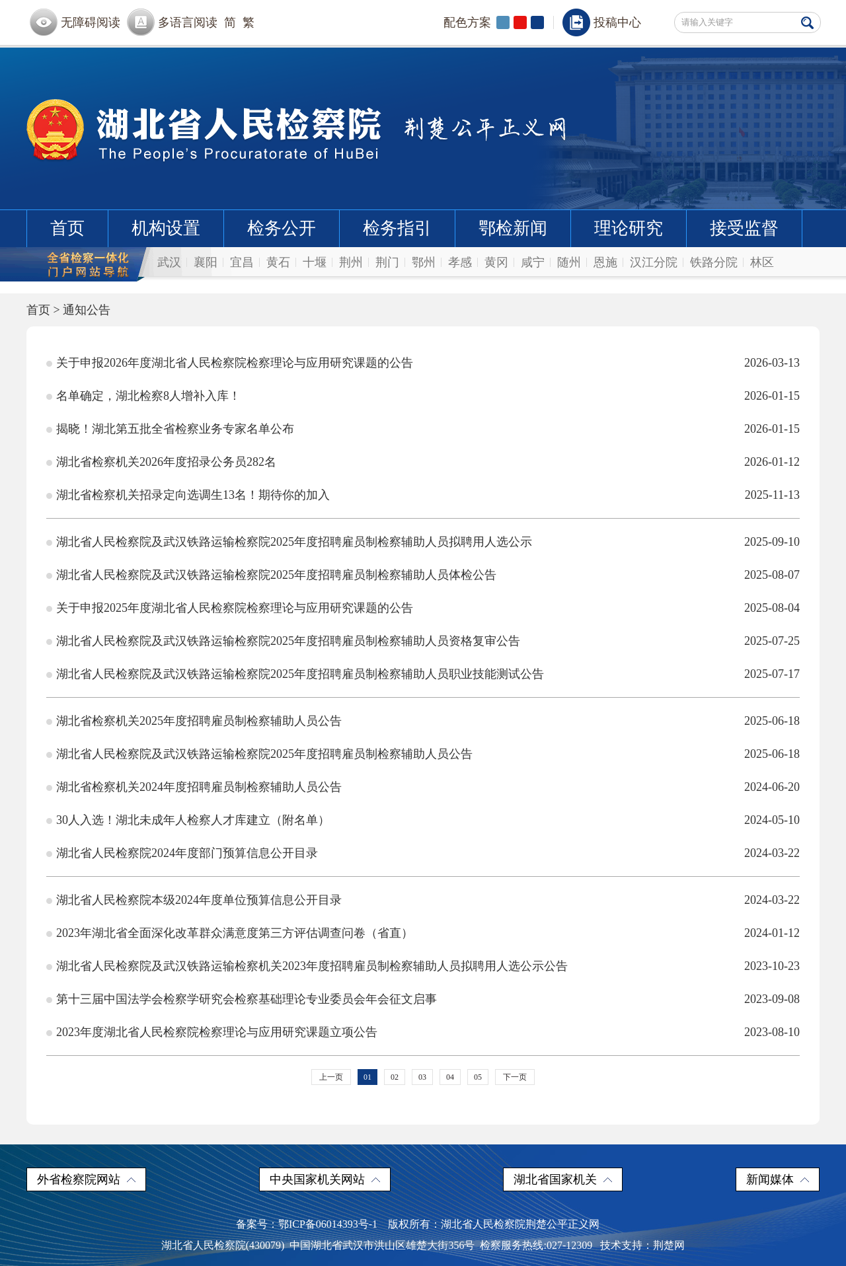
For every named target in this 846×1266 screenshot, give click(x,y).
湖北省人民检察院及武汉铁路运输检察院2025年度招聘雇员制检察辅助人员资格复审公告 (288, 641)
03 (422, 1077)
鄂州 (424, 262)
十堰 (315, 262)
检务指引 (397, 228)
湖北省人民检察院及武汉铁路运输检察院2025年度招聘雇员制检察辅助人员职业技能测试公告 (300, 674)
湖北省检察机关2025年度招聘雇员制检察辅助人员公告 (199, 720)
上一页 (331, 1077)
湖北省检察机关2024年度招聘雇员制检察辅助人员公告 (199, 787)
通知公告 (86, 309)
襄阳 (205, 262)
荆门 (387, 262)
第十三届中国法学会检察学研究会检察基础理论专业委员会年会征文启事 (246, 999)
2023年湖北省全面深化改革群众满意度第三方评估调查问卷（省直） (234, 933)
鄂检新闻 (513, 228)
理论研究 (628, 228)
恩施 (605, 262)
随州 (569, 262)
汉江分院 (653, 262)
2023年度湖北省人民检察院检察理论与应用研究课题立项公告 (216, 1032)
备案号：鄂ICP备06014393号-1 (306, 1224)
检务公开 (281, 228)
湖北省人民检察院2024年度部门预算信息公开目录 (187, 853)
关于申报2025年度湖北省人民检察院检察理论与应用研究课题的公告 (234, 607)
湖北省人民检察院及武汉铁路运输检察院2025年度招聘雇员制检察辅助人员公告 (264, 754)
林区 (762, 262)
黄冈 (496, 262)
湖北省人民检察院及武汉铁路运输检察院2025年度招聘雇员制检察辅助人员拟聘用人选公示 (294, 541)
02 (395, 1077)
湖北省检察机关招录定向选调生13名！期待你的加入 (193, 495)
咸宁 (533, 262)
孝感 (460, 262)
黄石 (278, 262)
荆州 (351, 262)
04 (450, 1077)
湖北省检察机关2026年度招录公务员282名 (166, 461)
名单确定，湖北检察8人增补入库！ (148, 395)
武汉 (169, 262)
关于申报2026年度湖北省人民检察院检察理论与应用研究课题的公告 (234, 362)
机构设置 (166, 228)
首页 (67, 228)
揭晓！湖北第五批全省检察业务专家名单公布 (175, 428)
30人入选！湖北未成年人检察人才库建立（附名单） (193, 820)
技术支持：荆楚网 (642, 1245)
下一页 (515, 1077)
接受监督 (744, 228)
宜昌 (242, 262)
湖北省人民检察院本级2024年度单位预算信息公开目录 (199, 900)
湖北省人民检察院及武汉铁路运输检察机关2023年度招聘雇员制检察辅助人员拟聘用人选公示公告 (312, 966)
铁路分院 (714, 262)
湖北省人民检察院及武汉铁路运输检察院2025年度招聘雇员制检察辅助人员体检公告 (276, 574)
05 (478, 1077)
